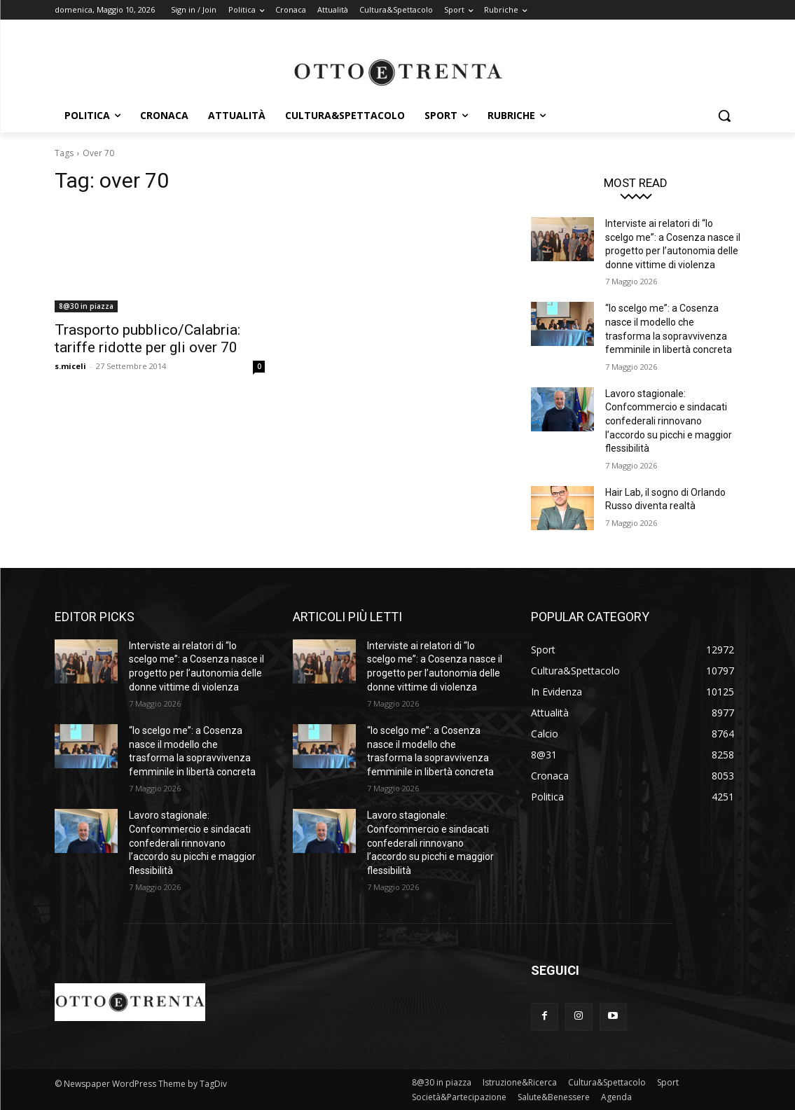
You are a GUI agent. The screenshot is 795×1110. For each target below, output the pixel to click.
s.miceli (70, 366)
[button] (724, 115)
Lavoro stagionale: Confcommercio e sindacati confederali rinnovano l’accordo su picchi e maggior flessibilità (668, 421)
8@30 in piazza (86, 306)
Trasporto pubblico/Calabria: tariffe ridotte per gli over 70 (147, 338)
